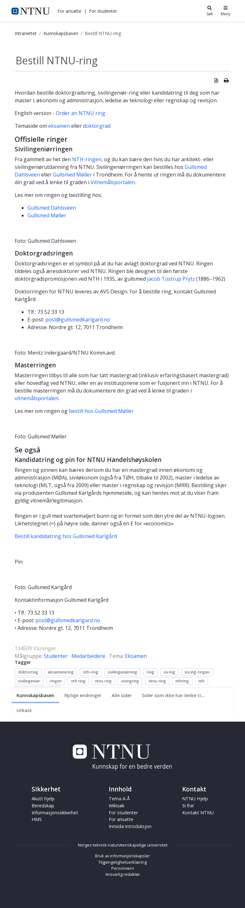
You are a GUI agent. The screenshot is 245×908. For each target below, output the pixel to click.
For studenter (103, 11)
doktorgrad (96, 125)
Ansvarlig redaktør (122, 874)
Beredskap (43, 806)
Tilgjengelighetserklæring (122, 862)
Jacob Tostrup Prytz (171, 278)
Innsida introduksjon (130, 826)
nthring (182, 681)
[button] (69, 11)
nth (201, 681)
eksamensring (61, 672)
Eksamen (136, 655)
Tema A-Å (119, 799)
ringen (56, 681)
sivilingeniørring (122, 672)
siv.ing (169, 672)
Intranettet (26, 33)
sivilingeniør (29, 681)
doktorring (28, 672)
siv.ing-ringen (197, 672)
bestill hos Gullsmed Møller (101, 410)
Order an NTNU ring (80, 113)
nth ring (78, 681)
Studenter (56, 655)
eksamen (59, 125)
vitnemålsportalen (36, 398)
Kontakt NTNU (198, 813)
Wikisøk (116, 806)
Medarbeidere (88, 655)
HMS (37, 819)
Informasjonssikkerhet (55, 813)
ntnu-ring (157, 681)
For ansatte (69, 11)
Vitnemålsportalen (113, 182)
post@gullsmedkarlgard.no (77, 319)
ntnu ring (103, 681)
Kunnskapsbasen (60, 33)
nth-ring (90, 672)
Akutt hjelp (43, 799)
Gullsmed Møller (72, 174)
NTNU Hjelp (195, 799)
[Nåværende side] (35, 695)
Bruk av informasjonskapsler (122, 856)
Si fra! (188, 806)
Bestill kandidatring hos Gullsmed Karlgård (66, 536)
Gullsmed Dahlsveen (51, 207)
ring (150, 672)
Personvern (122, 868)
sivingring (130, 681)
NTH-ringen (86, 159)
